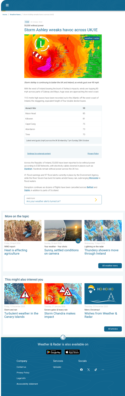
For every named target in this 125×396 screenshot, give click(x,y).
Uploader (57, 367)
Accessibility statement (27, 384)
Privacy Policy (93, 154)
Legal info (21, 378)
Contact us (21, 367)
